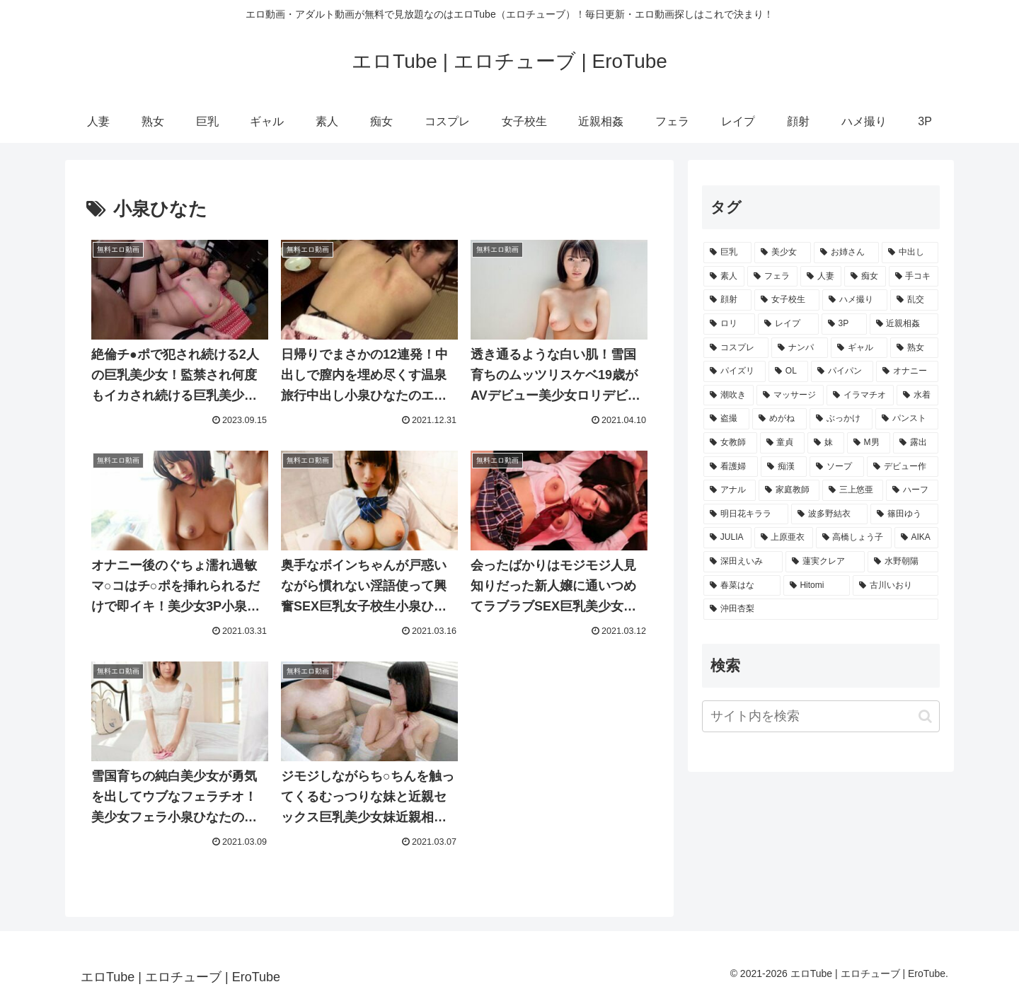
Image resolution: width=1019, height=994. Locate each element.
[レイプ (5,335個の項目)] (788, 324)
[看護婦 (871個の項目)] (730, 467)
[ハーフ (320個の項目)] (912, 490)
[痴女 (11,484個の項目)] (864, 276)
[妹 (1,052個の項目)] (825, 442)
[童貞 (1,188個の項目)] (782, 442)
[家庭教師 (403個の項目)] (789, 490)
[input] (821, 716)
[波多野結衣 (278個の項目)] (829, 514)
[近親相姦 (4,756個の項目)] (904, 324)
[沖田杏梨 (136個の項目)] (820, 609)
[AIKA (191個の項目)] (916, 537)
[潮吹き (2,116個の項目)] (728, 395)
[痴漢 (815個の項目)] (784, 467)
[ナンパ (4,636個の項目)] (799, 348)
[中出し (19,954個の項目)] (910, 252)
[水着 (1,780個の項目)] (917, 395)
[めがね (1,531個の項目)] (779, 418)
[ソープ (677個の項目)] (837, 467)
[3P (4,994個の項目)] (844, 324)
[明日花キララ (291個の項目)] (745, 514)
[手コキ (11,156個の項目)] (913, 276)
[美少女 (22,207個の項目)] (782, 252)
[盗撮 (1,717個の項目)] (726, 418)
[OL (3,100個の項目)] (788, 371)
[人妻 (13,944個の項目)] (820, 276)
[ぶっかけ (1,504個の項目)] (841, 418)
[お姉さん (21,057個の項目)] (846, 252)
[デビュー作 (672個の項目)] (902, 467)
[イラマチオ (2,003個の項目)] (860, 395)
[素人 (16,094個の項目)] (723, 276)
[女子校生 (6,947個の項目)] (786, 300)
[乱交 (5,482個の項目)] (914, 300)
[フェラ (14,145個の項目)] (772, 276)
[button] (925, 716)
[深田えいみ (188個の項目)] (743, 561)
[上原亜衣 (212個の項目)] (783, 537)
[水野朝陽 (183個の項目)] (903, 561)
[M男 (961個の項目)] (869, 442)
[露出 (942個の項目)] (915, 442)
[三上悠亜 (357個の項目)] (852, 490)
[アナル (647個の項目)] (729, 490)
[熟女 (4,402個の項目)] (914, 348)
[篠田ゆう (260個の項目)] (904, 514)
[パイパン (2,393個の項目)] (842, 371)
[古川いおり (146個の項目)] (895, 585)
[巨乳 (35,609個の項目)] (727, 252)
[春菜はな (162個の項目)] (742, 585)
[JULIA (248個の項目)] (727, 537)
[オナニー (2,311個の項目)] (907, 371)
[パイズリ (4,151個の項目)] (734, 371)
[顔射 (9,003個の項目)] (727, 300)
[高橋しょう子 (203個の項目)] (854, 537)
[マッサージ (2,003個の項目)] (790, 395)
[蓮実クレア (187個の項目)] (825, 561)
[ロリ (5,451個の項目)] (729, 324)
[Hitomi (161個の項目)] (817, 585)
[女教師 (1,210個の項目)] (730, 442)
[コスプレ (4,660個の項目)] (735, 348)
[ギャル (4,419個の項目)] (859, 348)
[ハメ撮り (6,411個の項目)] (854, 300)
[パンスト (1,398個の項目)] (906, 418)
